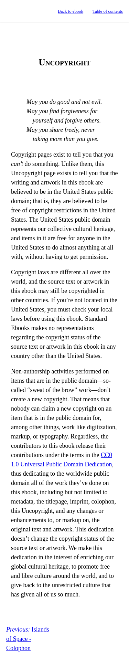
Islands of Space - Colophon (27, 639)
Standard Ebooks (11, 11)
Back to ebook (70, 11)
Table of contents (108, 11)
